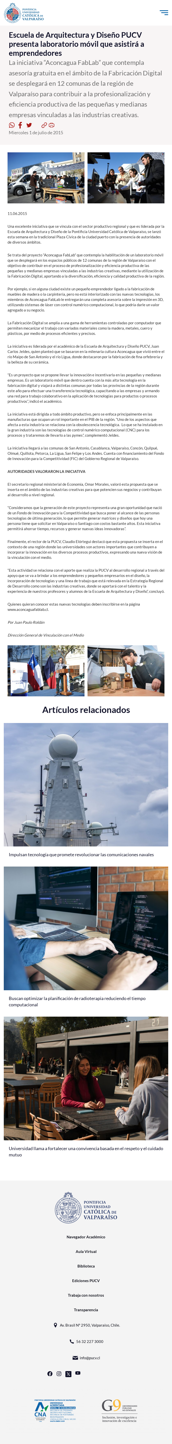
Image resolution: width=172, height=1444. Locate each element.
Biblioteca (86, 1266)
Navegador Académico (86, 1237)
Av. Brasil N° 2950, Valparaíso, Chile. (86, 1325)
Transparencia (86, 1309)
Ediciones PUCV (86, 1280)
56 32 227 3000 (86, 1341)
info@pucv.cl (86, 1358)
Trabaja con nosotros (86, 1295)
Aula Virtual (86, 1251)
